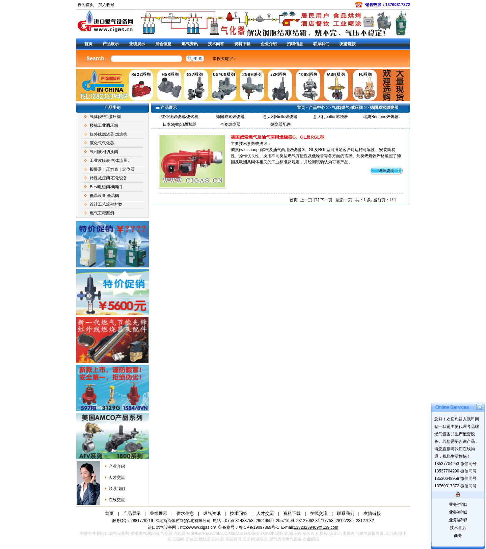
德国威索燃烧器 (384, 107)
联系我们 (321, 43)
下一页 (326, 200)
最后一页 (344, 200)
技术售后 (458, 527)
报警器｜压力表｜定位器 (112, 169)
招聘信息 (295, 43)
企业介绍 (269, 43)
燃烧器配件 (280, 124)
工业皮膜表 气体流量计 (110, 160)
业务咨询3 (458, 520)
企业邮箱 (311, 539)
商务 (458, 535)
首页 (88, 43)
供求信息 (185, 513)
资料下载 (242, 43)
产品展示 (111, 43)
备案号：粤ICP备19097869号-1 (251, 527)
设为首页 (86, 4)
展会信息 (163, 43)
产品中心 (317, 107)
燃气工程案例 (102, 213)
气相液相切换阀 (104, 151)
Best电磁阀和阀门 (106, 186)
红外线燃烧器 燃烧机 (108, 134)
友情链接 (348, 43)
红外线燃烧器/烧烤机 (179, 116)
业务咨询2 (458, 512)
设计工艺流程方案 (106, 204)
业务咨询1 (458, 504)
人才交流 (117, 477)
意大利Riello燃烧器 (280, 116)
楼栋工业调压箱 (104, 125)
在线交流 (117, 499)
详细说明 (386, 170)
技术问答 (216, 43)
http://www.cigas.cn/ (198, 527)
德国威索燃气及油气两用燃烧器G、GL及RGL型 (277, 137)
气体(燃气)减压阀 (105, 116)
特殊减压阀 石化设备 (108, 178)
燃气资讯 (190, 43)
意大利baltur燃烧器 (330, 116)
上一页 (306, 200)
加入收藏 (106, 4)
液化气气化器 (102, 143)
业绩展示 (137, 43)
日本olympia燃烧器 (180, 124)
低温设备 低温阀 (104, 195)
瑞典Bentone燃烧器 (381, 116)
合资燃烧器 (230, 124)
